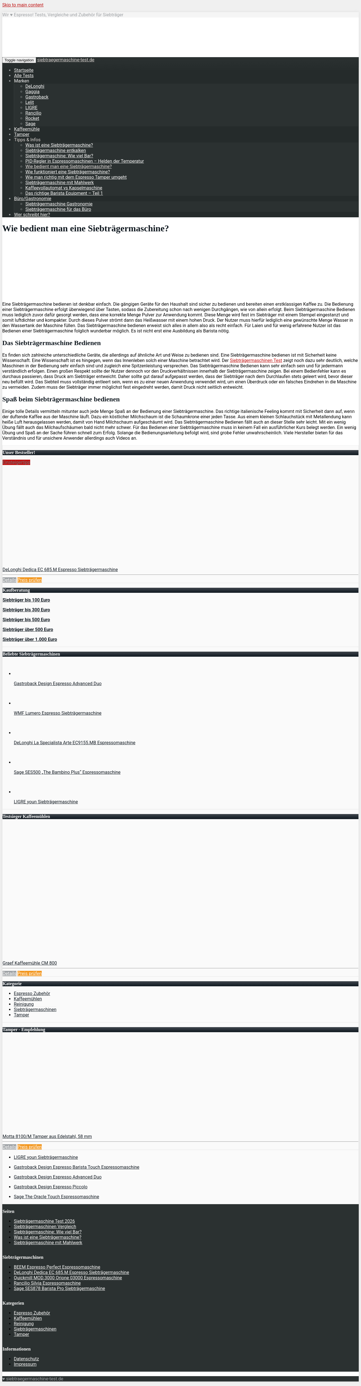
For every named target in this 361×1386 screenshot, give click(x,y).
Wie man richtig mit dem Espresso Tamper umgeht (76, 177)
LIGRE (31, 107)
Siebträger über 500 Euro (28, 629)
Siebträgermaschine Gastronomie (59, 204)
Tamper (21, 134)
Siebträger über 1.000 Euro (30, 639)
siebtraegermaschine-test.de (65, 59)
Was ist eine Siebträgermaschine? (59, 145)
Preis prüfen (29, 580)
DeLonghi (34, 86)
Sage (30, 123)
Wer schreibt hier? (32, 214)
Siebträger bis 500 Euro (26, 619)
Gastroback (37, 97)
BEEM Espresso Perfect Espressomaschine (57, 1267)
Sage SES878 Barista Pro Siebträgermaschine (59, 1288)
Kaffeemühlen (28, 999)
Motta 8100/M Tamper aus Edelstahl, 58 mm (47, 1136)
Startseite (24, 70)
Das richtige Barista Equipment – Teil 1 (64, 193)
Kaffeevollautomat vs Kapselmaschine (63, 188)
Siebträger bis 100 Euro (26, 600)
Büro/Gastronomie (32, 198)
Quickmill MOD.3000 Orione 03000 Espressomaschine (68, 1277)
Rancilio (33, 113)
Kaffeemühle (27, 129)
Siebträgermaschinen (35, 1009)
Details (9, 580)
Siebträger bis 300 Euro (26, 609)
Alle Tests (24, 75)
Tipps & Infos (27, 139)
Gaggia (32, 91)
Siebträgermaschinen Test (256, 360)
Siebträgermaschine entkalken (55, 150)
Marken (21, 81)
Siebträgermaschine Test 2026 (44, 1221)
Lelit (29, 102)
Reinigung (24, 1004)
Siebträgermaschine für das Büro (58, 209)
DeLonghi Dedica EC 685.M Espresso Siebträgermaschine (60, 569)
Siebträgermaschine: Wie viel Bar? (59, 155)
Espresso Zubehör (32, 993)
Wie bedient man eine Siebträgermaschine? (68, 166)
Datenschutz (26, 1359)
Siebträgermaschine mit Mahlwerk (59, 182)
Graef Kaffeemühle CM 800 (30, 963)
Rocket (32, 118)
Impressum (25, 1364)
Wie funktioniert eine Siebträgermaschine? (67, 172)
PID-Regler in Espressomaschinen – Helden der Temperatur (84, 161)
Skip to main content (22, 5)
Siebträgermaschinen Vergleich (45, 1226)
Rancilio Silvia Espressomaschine (47, 1283)
